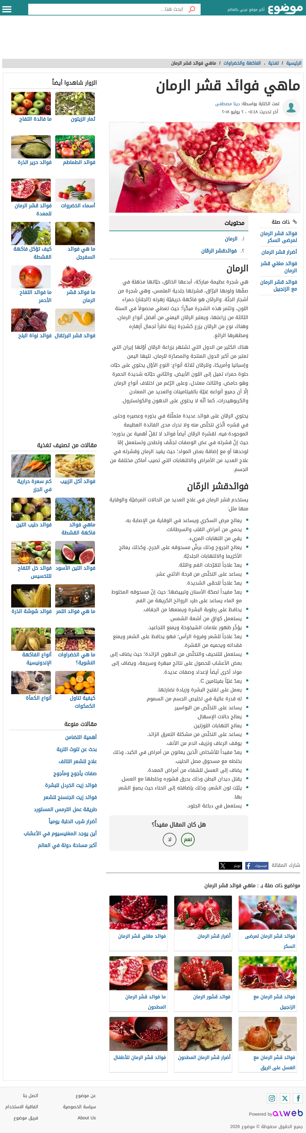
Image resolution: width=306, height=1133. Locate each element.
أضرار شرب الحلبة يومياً (73, 821)
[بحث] (192, 9)
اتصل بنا (30, 1096)
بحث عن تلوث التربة (76, 749)
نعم (188, 839)
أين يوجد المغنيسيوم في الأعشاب (60, 833)
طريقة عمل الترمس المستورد (65, 809)
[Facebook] (298, 1098)
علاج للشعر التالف (78, 761)
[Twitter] (285, 1098)
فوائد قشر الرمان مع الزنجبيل (278, 285)
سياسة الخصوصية (79, 1107)
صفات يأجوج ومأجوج (75, 773)
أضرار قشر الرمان (279, 252)
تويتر (237, 866)
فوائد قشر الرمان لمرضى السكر (278, 237)
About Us (87, 1118)
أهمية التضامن (81, 737)
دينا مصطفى (227, 104)
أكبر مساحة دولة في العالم (67, 845)
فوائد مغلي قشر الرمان (279, 267)
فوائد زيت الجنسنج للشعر (70, 797)
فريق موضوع (26, 1118)
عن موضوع (86, 1096)
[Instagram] (272, 1098)
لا (169, 839)
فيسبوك (261, 866)
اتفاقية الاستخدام (21, 1107)
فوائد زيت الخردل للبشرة (71, 785)
